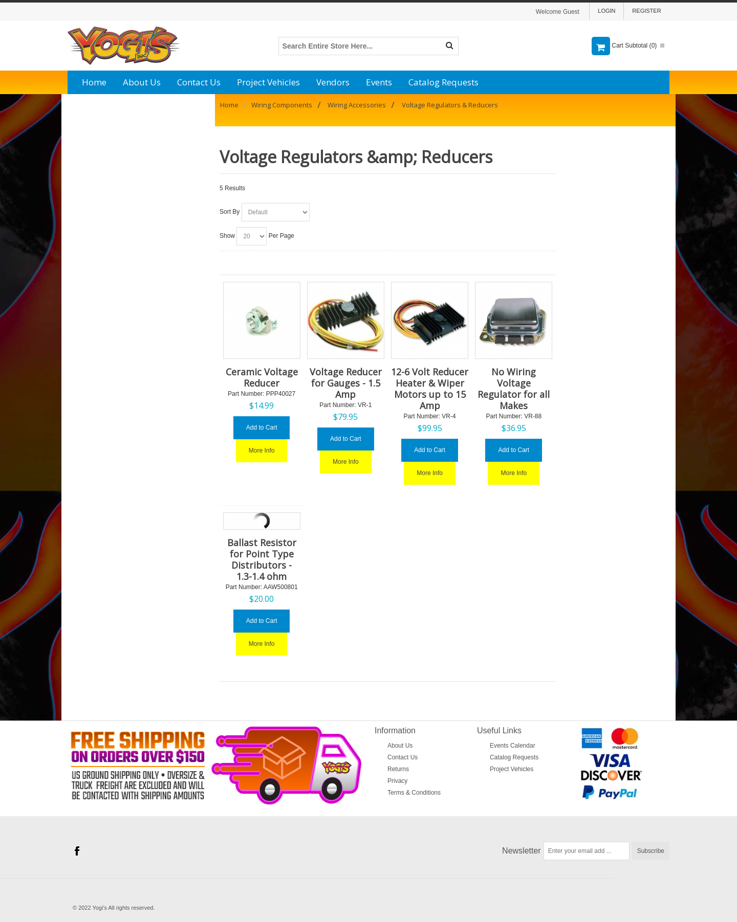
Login (606, 11)
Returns (398, 769)
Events (379, 82)
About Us (142, 82)
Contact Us (199, 82)
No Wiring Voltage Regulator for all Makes (514, 389)
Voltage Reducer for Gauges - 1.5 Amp (346, 383)
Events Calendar (512, 745)
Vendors (333, 82)
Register (646, 11)
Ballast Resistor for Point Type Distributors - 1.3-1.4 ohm (261, 559)
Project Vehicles (268, 82)
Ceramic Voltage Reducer (262, 377)
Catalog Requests (443, 82)
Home (94, 82)
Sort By (230, 211)
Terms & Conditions (414, 792)
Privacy (397, 780)
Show (227, 235)
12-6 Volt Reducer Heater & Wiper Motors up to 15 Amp (429, 389)
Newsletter (521, 850)
